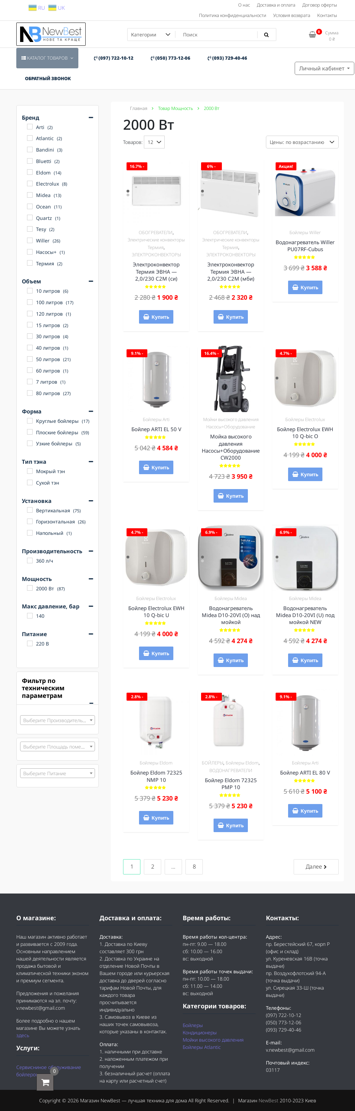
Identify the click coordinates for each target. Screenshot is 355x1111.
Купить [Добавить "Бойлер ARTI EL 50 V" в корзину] (160, 467)
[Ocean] (30, 206)
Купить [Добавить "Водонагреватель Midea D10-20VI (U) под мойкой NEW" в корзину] (309, 660)
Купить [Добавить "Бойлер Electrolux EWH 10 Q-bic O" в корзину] (309, 474)
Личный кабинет (322, 68)
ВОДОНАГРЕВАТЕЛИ (230, 770)
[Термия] (30, 263)
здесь (22, 1035)
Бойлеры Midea (231, 598)
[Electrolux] (30, 183)
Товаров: (132, 142)
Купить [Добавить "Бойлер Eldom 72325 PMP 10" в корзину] (235, 825)
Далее (314, 866)
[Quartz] (30, 217)
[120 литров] (30, 313)
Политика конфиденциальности (232, 15)
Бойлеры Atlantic (202, 1047)
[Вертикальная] (30, 510)
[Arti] (30, 126)
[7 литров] (30, 381)
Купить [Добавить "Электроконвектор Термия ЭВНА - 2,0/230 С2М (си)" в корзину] (160, 317)
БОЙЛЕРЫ (212, 763)
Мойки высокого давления (213, 1039)
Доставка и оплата (276, 5)
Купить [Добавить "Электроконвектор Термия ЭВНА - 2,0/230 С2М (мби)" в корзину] (235, 317)
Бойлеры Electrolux (305, 419)
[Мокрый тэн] (30, 471)
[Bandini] (30, 149)
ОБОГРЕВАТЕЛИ (156, 232)
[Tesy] (30, 229)
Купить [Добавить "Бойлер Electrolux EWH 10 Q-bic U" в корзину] (160, 653)
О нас (244, 5)
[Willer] (30, 240)
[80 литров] (30, 393)
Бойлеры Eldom (156, 763)
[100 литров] (30, 302)
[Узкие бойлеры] (30, 443)
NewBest (268, 1100)
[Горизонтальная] (30, 521)
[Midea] (30, 195)
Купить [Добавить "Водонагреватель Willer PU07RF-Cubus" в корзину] (309, 287)
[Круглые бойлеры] (30, 421)
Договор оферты (319, 5)
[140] (30, 615)
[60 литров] (30, 370)
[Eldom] (30, 172)
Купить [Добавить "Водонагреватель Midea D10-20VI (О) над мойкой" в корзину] (235, 660)
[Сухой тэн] (30, 482)
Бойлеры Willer (305, 232)
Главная (138, 108)
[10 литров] (30, 290)
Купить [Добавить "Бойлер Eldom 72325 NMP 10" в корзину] (160, 817)
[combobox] (57, 720)
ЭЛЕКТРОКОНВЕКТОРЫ (156, 254)
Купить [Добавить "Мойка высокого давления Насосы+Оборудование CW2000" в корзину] (235, 496)
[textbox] (57, 720)
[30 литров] (30, 336)
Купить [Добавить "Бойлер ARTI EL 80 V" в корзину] (309, 810)
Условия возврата (291, 15)
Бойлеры (193, 1025)
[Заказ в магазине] (302, 142)
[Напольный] (30, 533)
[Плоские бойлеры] (30, 432)
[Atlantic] (30, 138)
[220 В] (30, 643)
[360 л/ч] (30, 560)
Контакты (327, 15)
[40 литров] (30, 347)
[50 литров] (30, 359)
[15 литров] (30, 324)
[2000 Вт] (30, 588)
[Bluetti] (30, 161)
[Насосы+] (30, 252)
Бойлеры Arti (156, 419)
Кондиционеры (200, 1032)
